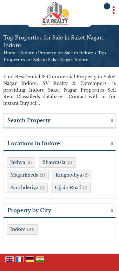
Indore (27, 53)
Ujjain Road (68, 187)
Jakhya (17, 162)
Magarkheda (24, 175)
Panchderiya (24, 187)
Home (10, 53)
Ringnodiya (69, 175)
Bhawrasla (53, 162)
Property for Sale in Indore (65, 53)
